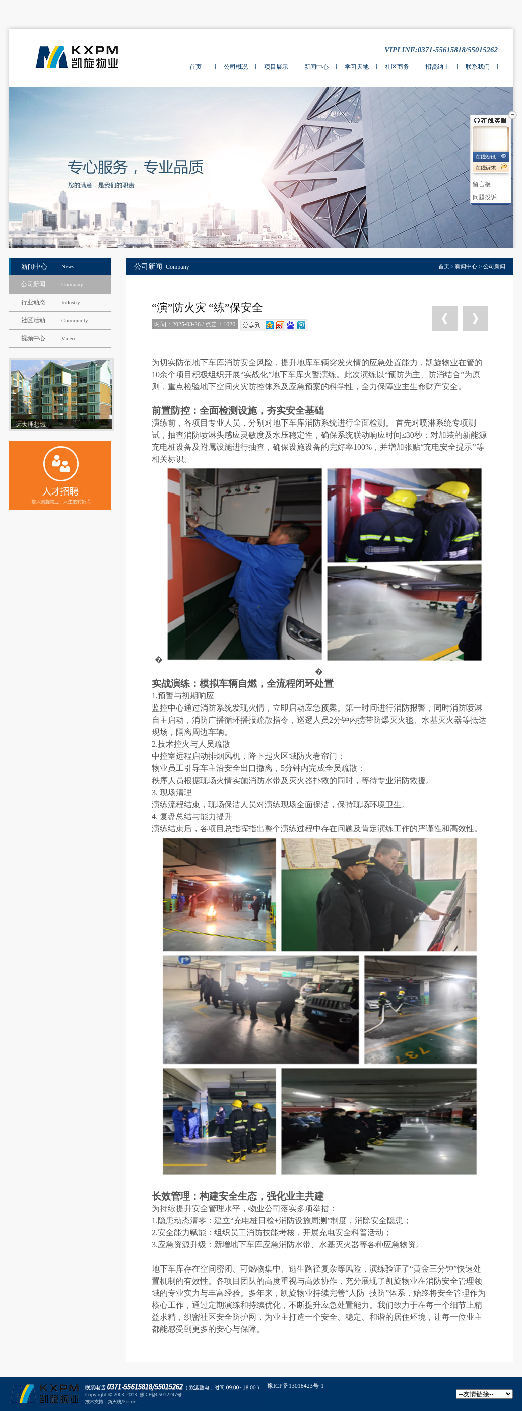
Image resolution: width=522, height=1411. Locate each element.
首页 (195, 66)
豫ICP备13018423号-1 (295, 1385)
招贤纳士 (437, 66)
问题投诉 (485, 197)
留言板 (482, 184)
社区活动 (33, 320)
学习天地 (357, 66)
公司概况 (236, 66)
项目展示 (276, 66)
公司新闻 (33, 284)
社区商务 (397, 66)
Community (74, 320)
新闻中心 (316, 66)
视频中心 (33, 338)
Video (68, 338)
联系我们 (478, 66)
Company (72, 284)
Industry (70, 302)
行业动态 (33, 302)
